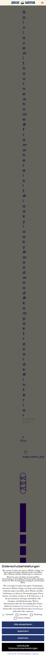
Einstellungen (37, 611)
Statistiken (22, 617)
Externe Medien (22, 620)
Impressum (35, 656)
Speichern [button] (23, 633)
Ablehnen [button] (23, 640)
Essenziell (7, 617)
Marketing (36, 617)
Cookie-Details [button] (12, 656)
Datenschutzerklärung (29, 609)
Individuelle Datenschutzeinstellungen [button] (23, 649)
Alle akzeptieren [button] (23, 626)
